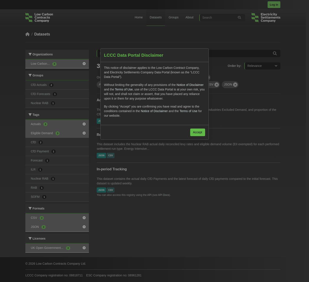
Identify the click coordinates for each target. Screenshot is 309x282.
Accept (197, 132)
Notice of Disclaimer (190, 85)
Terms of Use (124, 89)
